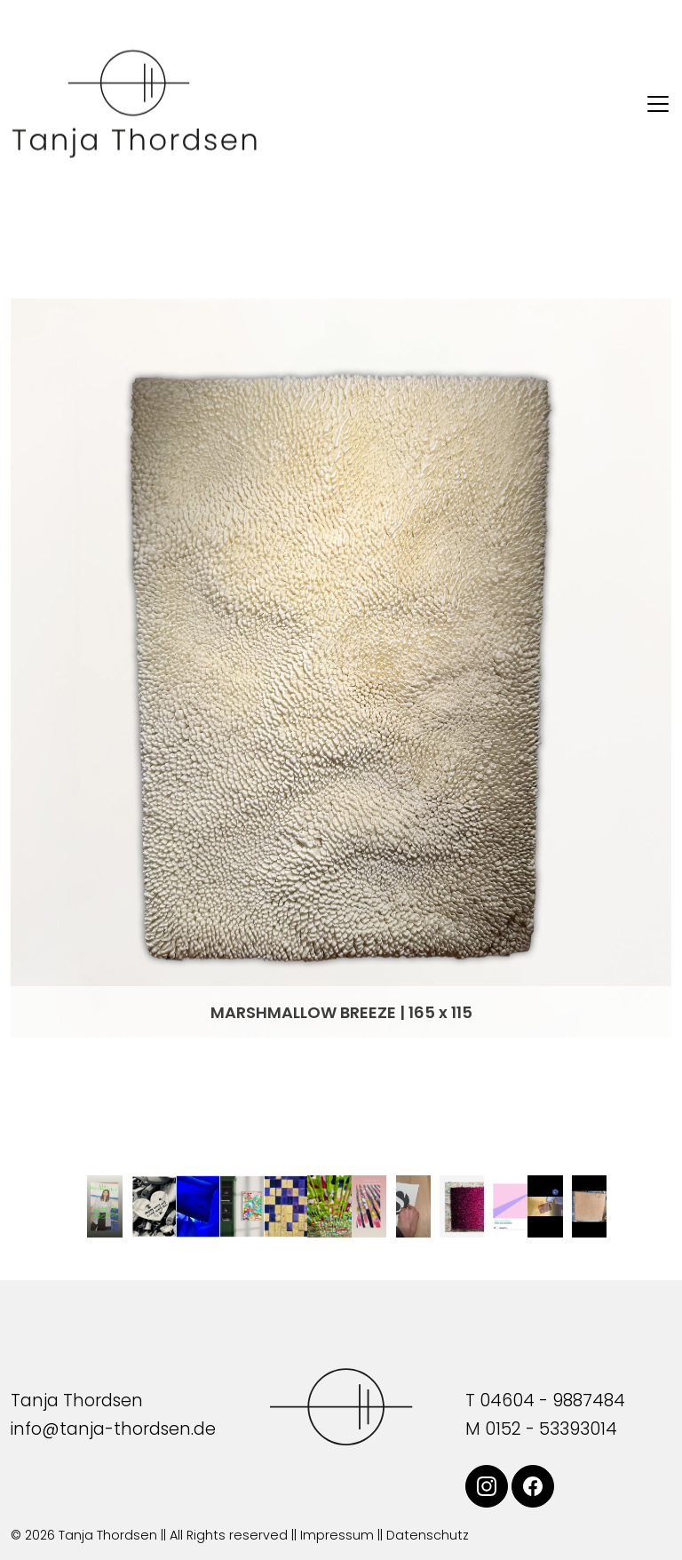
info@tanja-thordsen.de (113, 1429)
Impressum (337, 1535)
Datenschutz (427, 1535)
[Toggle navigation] (658, 104)
